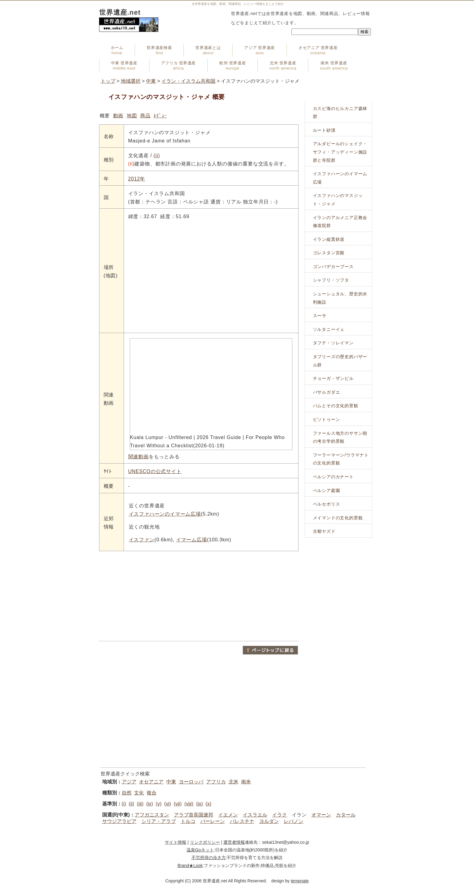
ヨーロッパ (191, 781)
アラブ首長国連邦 (193, 814)
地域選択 (131, 81)
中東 (151, 81)
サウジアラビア (119, 821)
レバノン (293, 821)
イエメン (228, 814)
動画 (118, 115)
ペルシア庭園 (326, 490)
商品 (145, 115)
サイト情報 (175, 842)
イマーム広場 (191, 539)
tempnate (300, 880)
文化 (139, 792)
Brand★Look (190, 865)
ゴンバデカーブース (333, 266)
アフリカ (216, 781)
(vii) (178, 803)
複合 (151, 792)
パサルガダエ (326, 392)
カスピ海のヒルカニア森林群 (340, 112)
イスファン (142, 539)
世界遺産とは (208, 50)
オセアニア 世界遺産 (318, 50)
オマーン (321, 814)
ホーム (117, 50)
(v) (159, 803)
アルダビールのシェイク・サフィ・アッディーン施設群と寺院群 (340, 151)
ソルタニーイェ (329, 329)
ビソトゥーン (326, 419)
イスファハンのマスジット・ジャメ (338, 199)
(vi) (167, 803)
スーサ (319, 315)
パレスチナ (242, 821)
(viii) (188, 803)
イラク (279, 814)
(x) (208, 803)
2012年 (136, 178)
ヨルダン (269, 821)
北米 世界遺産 (282, 65)
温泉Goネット (200, 849)
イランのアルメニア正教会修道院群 (340, 221)
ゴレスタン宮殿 (329, 252)
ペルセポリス (326, 504)
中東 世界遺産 (124, 65)
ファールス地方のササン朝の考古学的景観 (340, 437)
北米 (233, 781)
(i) (124, 803)
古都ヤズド (324, 531)
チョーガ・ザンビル (333, 378)
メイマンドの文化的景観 (338, 517)
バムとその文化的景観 (335, 405)
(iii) (140, 803)
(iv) (149, 803)
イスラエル (255, 814)
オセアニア (151, 781)
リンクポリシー (205, 842)
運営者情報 (234, 842)
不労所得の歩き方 (208, 857)
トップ (108, 81)
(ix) (199, 803)
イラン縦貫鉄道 (329, 239)
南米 (246, 781)
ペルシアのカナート (333, 476)
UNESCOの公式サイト (155, 471)
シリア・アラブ (158, 821)
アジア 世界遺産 (259, 50)
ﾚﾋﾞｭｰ (160, 115)
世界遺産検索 (159, 50)
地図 (132, 115)
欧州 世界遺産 (232, 65)
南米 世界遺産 (334, 65)
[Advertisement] (199, 595)
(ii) (156, 155)
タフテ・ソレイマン (333, 342)
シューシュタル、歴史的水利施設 (340, 298)
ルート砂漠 (324, 130)
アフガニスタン (152, 814)
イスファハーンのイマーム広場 (165, 514)
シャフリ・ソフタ (331, 280)
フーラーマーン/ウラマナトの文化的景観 (341, 459)
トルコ (188, 821)
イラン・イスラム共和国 (188, 81)
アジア (129, 781)
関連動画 (138, 456)
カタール (346, 814)
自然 (127, 792)
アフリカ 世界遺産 (178, 65)
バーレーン (212, 821)
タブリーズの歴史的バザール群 (340, 360)
